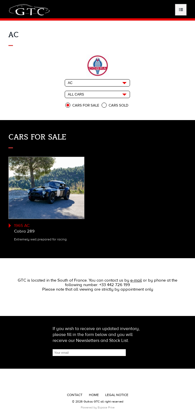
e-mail (136, 280)
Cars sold (118, 105)
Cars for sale (85, 105)
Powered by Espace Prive (98, 407)
